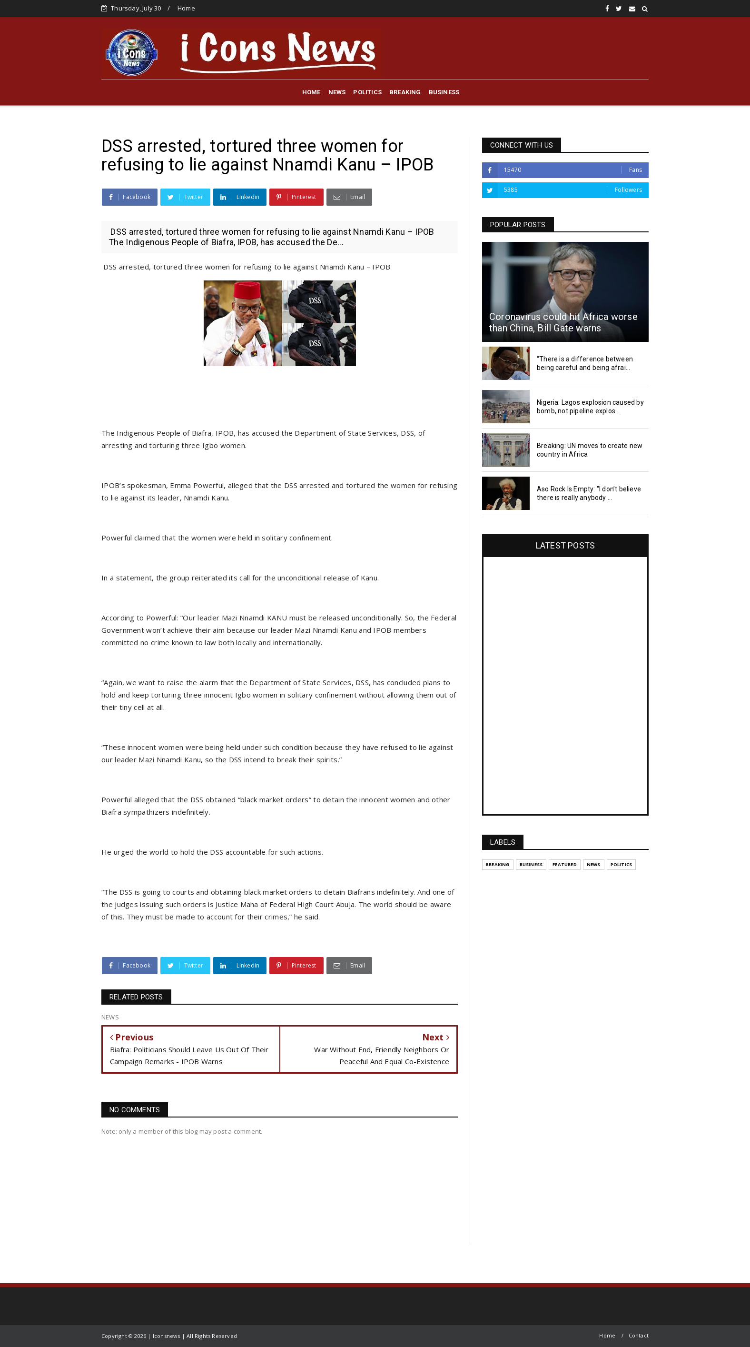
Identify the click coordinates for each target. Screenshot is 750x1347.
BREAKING (405, 92)
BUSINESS (444, 92)
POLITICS (367, 92)
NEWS (337, 92)
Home (186, 8)
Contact (639, 1335)
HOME (311, 92)
